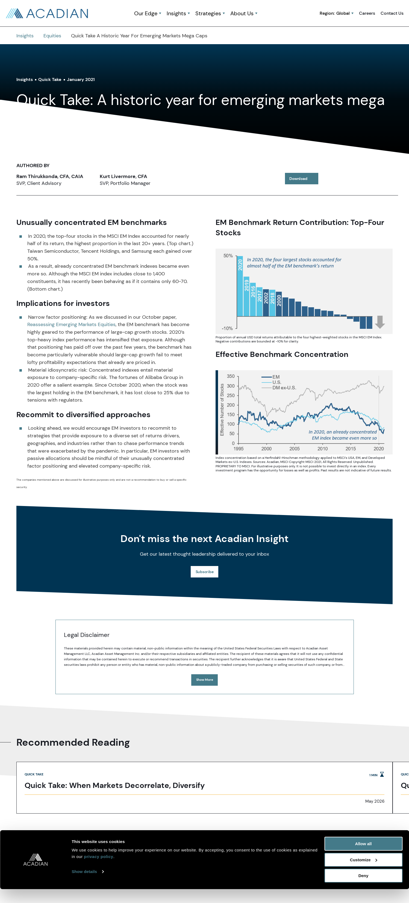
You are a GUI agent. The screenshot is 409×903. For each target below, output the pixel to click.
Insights (176, 13)
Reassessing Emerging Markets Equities (71, 324)
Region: (335, 13)
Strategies (208, 13)
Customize (363, 873)
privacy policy (98, 870)
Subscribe (205, 571)
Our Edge (145, 13)
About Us (242, 13)
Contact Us (392, 13)
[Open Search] (268, 13)
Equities (52, 35)
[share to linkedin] (330, 178)
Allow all (363, 857)
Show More (204, 680)
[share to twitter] (348, 178)
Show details (84, 885)
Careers (367, 13)
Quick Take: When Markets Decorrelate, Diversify (115, 786)
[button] (268, 13)
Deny (363, 889)
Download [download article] (304, 179)
